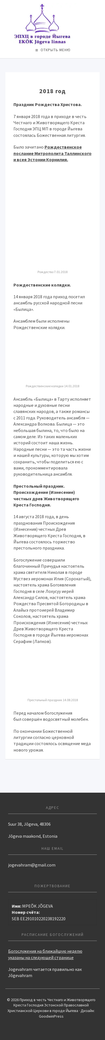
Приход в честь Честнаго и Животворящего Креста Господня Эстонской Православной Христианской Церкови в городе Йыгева (53, 24)
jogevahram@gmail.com (31, 865)
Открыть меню (56, 50)
